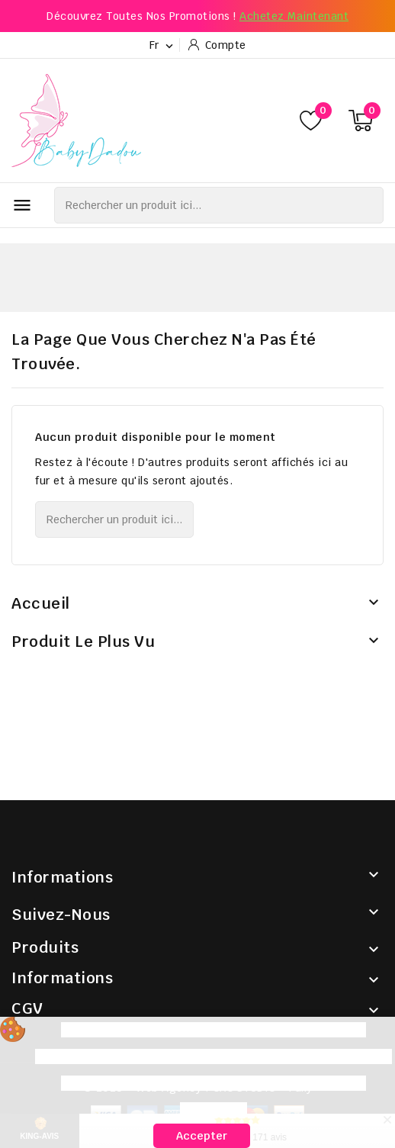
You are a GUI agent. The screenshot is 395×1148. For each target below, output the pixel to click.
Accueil (40, 603)
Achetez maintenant (293, 16)
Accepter (201, 1136)
